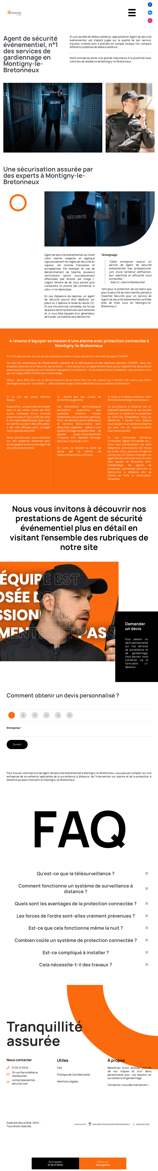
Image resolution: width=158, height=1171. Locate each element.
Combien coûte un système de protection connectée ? (76, 941)
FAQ (59, 1068)
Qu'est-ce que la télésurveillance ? (75, 874)
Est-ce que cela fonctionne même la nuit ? (76, 928)
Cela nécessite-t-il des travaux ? (75, 965)
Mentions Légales (67, 1082)
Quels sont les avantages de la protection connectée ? (75, 904)
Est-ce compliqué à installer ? (76, 953)
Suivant (17, 744)
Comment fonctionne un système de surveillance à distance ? (75, 889)
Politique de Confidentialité (73, 1075)
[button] (79, 874)
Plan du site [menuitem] (80, 1125)
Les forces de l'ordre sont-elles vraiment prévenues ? (76, 916)
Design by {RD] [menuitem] (142, 1125)
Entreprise (14, 728)
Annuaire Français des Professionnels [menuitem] (111, 1125)
